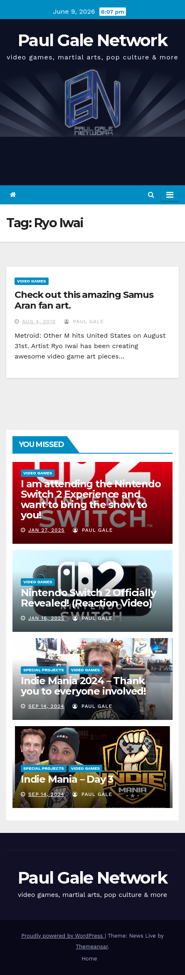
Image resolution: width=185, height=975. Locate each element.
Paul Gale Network (92, 40)
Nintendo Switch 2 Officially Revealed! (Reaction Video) (88, 598)
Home (89, 958)
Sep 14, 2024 (46, 706)
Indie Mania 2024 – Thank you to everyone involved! (83, 686)
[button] (151, 195)
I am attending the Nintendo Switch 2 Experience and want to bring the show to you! (91, 499)
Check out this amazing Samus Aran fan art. (84, 300)
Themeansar (92, 946)
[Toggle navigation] (170, 195)
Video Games (31, 281)
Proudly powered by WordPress (63, 936)
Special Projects (43, 670)
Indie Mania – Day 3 (67, 779)
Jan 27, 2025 (46, 530)
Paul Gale (84, 321)
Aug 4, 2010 (39, 321)
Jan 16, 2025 (46, 618)
